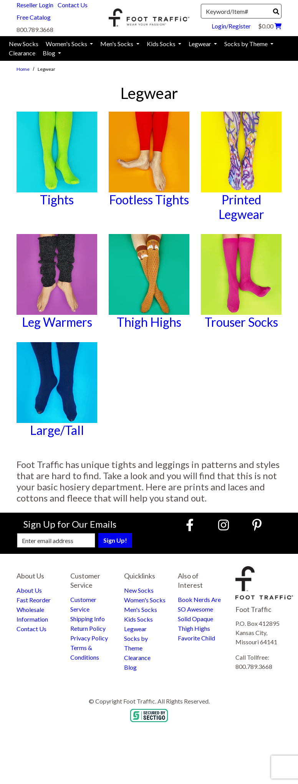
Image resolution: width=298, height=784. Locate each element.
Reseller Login (35, 4)
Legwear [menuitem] (200, 43)
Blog (130, 667)
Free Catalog (34, 17)
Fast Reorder (34, 599)
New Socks (139, 590)
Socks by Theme (136, 643)
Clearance (137, 657)
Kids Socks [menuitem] (162, 43)
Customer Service (83, 604)
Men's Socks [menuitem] (117, 43)
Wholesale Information (32, 614)
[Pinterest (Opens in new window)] (256, 524)
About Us (29, 590)
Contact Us (73, 4)
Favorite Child (196, 638)
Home (23, 69)
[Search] (276, 12)
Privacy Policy (89, 638)
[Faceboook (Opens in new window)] (191, 524)
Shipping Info (87, 618)
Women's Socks (145, 599)
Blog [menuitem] (49, 53)
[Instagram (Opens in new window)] (223, 524)
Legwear (135, 628)
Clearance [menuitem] (22, 53)
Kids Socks (138, 619)
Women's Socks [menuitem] (67, 43)
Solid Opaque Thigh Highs (195, 623)
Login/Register (231, 26)
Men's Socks (140, 609)
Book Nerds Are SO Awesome (199, 604)
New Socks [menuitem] (23, 43)
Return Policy (88, 628)
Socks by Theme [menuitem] (246, 43)
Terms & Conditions (84, 652)
